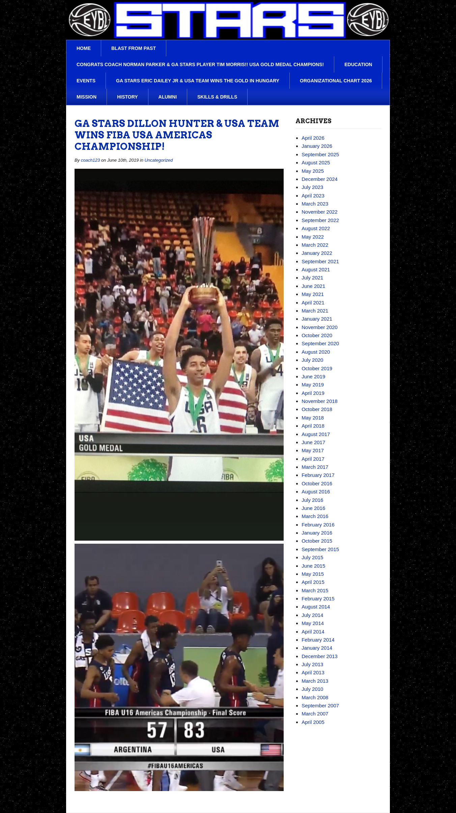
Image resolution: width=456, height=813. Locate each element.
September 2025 (320, 154)
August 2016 (316, 491)
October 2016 (317, 483)
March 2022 (315, 245)
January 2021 (317, 319)
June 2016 (313, 508)
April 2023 (313, 195)
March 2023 (315, 204)
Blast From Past (133, 48)
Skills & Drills (217, 97)
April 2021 (313, 302)
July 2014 (312, 615)
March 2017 (315, 467)
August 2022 (316, 228)
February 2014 (318, 640)
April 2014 (313, 631)
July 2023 (312, 187)
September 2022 (320, 220)
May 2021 (313, 294)
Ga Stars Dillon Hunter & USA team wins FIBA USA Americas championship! (177, 135)
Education (358, 64)
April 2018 (313, 426)
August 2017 (316, 434)
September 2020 (320, 343)
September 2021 (320, 261)
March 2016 (315, 516)
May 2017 (313, 450)
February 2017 (318, 475)
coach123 (90, 160)
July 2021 (312, 277)
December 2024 (320, 179)
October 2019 (317, 368)
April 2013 (313, 672)
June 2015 (313, 566)
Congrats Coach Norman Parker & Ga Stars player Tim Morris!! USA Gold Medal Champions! (200, 64)
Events (86, 80)
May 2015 (313, 574)
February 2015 (318, 598)
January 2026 (317, 146)
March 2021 (315, 311)
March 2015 (315, 590)
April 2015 (313, 582)
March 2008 (315, 697)
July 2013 (312, 664)
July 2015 (312, 557)
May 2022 (313, 237)
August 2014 (316, 606)
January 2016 (317, 533)
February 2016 (318, 524)
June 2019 (313, 376)
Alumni (168, 97)
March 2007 (315, 713)
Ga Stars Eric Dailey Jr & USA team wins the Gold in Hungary (197, 80)
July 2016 (312, 500)
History (127, 97)
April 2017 (313, 459)
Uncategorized (158, 160)
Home (84, 48)
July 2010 (312, 689)
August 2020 (316, 352)
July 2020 (312, 360)
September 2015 (320, 549)
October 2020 (317, 335)
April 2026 (313, 138)
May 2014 (313, 623)
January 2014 (317, 648)
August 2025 (316, 162)
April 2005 (313, 722)
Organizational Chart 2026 (336, 80)
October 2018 (317, 409)
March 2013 (315, 681)
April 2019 (313, 393)
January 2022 (317, 253)
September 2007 (320, 705)
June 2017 (313, 442)
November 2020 (320, 327)
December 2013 (320, 656)
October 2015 (317, 541)
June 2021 (313, 286)
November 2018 (320, 401)
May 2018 (313, 418)
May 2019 (313, 384)
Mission (86, 97)
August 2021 (316, 269)
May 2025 (313, 171)
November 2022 (320, 212)
